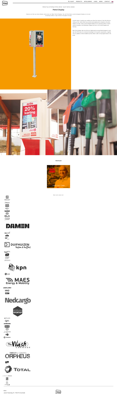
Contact (107, 1)
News (101, 1)
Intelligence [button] (88, 1)
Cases (95, 1)
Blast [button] (72, 1)
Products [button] (79, 1)
